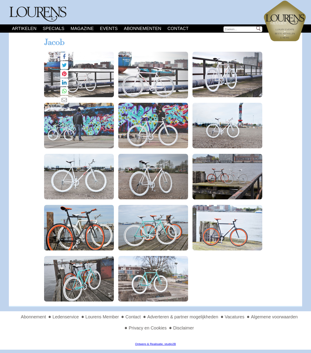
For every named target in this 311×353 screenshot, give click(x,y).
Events (109, 28)
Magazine (82, 28)
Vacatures (235, 316)
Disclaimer (183, 327)
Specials (53, 28)
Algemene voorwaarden (274, 316)
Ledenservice (65, 316)
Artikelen (24, 28)
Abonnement (33, 316)
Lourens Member (102, 316)
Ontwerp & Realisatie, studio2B (155, 344)
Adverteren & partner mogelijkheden (182, 316)
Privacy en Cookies (148, 327)
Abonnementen (142, 28)
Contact (178, 28)
